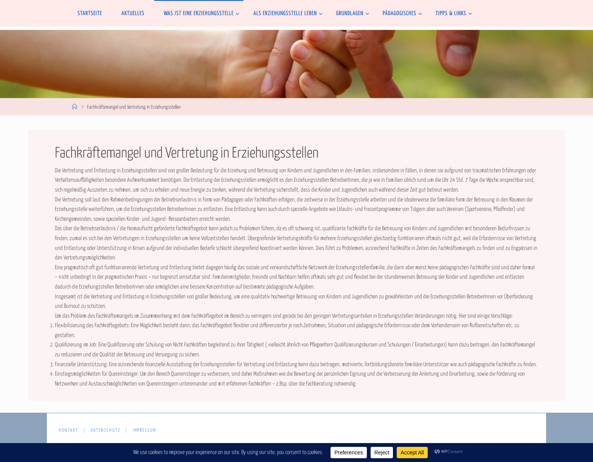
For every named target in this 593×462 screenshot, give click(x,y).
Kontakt (68, 430)
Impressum (144, 430)
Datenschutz (106, 430)
